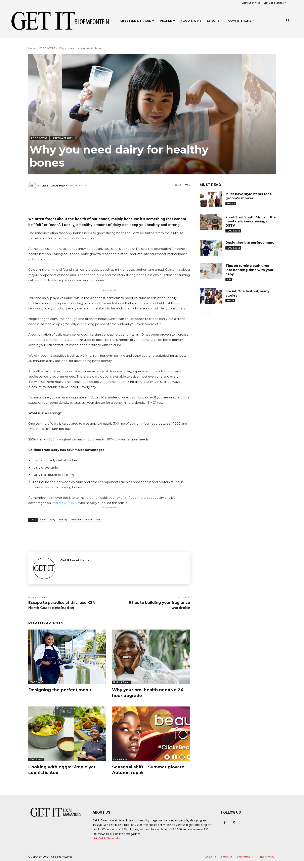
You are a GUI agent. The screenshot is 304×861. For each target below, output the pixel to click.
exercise (76, 519)
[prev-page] (202, 310)
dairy (52, 519)
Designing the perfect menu (62, 689)
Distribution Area (251, 2)
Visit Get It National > (106, 838)
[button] (288, 21)
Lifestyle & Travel (137, 21)
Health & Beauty (62, 138)
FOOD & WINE (191, 21)
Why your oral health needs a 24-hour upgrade (147, 692)
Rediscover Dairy (64, 503)
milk (98, 519)
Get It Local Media (54, 185)
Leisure (214, 21)
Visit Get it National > (275, 2)
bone (43, 519)
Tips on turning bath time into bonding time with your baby (249, 270)
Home (31, 48)
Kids (229, 279)
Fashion (231, 203)
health (88, 519)
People (167, 21)
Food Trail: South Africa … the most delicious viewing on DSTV (249, 221)
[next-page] (208, 310)
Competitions (241, 21)
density (63, 519)
